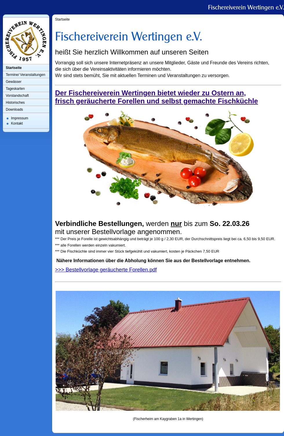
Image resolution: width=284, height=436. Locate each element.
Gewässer (13, 82)
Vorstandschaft (17, 96)
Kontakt (17, 123)
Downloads (14, 109)
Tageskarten (15, 89)
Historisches (15, 103)
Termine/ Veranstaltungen (25, 75)
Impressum (19, 118)
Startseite (14, 68)
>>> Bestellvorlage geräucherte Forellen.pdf (106, 270)
